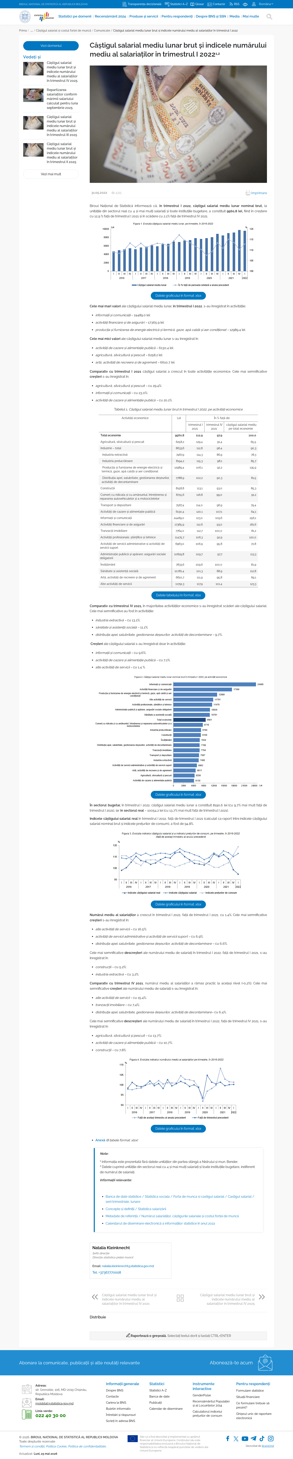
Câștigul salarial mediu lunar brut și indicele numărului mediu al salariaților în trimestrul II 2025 (62, 153)
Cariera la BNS (116, 1400)
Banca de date (159, 1394)
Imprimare (256, 193)
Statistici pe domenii (74, 16)
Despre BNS (114, 1388)
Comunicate (102, 30)
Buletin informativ (118, 1406)
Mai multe (250, 16)
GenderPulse (202, 1393)
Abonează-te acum (231, 1360)
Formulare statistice (250, 1388)
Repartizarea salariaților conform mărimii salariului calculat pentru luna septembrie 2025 (62, 99)
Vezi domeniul (51, 46)
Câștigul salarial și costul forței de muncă (63, 30)
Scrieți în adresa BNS (120, 1419)
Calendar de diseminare (166, 1406)
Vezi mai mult (51, 174)
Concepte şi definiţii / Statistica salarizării (136, 1207)
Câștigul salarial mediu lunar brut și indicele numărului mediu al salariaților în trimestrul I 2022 (175, 30)
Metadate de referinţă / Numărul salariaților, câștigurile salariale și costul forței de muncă (172, 1214)
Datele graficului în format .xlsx (178, 295)
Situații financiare (248, 1395)
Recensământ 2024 (109, 16)
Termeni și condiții (31, 1444)
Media (234, 16)
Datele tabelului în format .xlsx (178, 595)
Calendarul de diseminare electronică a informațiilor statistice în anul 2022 (160, 1221)
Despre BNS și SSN (211, 16)
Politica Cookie (56, 1444)
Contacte (112, 1394)
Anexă (100, 1138)
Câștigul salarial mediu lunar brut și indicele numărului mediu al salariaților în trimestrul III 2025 (62, 126)
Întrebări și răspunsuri (121, 1412)
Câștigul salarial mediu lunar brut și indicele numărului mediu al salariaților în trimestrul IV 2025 (62, 72)
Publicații (155, 1400)
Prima (23, 30)
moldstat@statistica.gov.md (54, 1401)
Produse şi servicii (143, 16)
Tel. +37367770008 (106, 1270)
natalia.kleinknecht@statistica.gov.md (128, 1264)
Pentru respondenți (176, 16)
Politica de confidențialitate (87, 1444)
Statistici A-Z (158, 1388)
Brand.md (268, 1443)
